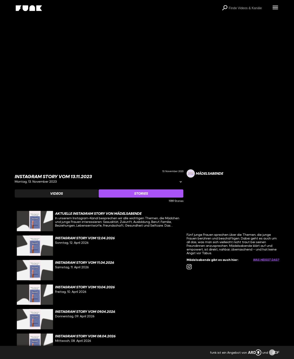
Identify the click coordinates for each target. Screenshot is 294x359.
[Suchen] (224, 8)
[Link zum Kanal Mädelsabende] (205, 173)
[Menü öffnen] (275, 8)
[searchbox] (249, 8)
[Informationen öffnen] (180, 182)
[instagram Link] (189, 266)
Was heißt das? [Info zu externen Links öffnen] (266, 259)
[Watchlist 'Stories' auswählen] (141, 193)
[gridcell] (99, 221)
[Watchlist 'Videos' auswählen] (56, 193)
